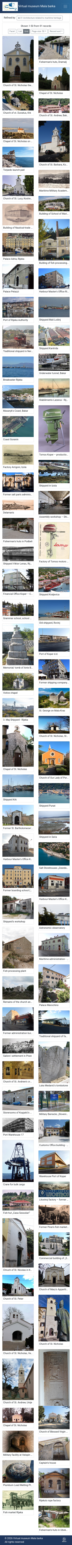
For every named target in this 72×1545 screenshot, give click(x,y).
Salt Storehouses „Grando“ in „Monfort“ (54, 868)
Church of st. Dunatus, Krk (17, 112)
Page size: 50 (38, 31)
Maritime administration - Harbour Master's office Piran (54, 959)
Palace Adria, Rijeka (13, 258)
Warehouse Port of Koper (52, 1176)
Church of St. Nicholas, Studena (54, 736)
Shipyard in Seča (48, 837)
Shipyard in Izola (48, 485)
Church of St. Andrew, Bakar (54, 115)
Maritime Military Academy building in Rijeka (54, 190)
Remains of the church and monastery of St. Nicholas (18, 1002)
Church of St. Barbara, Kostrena (54, 164)
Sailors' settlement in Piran (17, 1055)
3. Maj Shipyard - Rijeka (15, 719)
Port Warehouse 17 (13, 1134)
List (20, 31)
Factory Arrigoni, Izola (14, 467)
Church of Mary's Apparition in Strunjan (54, 1289)
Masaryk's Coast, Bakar (15, 410)
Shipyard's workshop (14, 921)
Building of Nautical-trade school (18, 227)
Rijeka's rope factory (50, 1500)
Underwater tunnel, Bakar (52, 373)
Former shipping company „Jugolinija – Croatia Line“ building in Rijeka (54, 682)
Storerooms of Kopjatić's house (18, 1112)
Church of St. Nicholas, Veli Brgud (18, 1353)
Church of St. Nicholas (51, 1343)
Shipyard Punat (47, 805)
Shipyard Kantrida (48, 348)
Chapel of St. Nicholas (51, 93)
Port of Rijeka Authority (15, 320)
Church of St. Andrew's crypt (18, 1081)
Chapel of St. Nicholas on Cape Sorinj (18, 141)
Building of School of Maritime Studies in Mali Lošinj (54, 213)
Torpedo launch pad (13, 169)
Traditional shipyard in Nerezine (18, 351)
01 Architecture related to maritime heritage (39, 18)
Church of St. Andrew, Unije (17, 1402)
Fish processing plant (14, 971)
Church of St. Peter (13, 1298)
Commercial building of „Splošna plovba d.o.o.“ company (54, 1258)
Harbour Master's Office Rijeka (54, 291)
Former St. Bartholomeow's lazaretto (18, 828)
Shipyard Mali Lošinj (50, 319)
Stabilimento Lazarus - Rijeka (54, 400)
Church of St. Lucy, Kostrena (18, 198)
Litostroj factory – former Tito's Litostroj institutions (54, 1199)
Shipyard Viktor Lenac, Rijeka (18, 563)
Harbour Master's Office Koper (18, 859)
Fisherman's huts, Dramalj (53, 62)
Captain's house (47, 1462)
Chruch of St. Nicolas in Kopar (18, 1270)
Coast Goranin (10, 439)
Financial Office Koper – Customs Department (18, 593)
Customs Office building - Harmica (54, 1145)
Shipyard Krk (10, 799)
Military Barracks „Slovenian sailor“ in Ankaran (54, 1114)
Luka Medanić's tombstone (53, 1085)
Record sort (55, 31)
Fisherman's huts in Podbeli (17, 541)
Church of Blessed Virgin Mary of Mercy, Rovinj (54, 1431)
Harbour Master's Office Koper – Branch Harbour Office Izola (54, 899)
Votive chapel (10, 692)
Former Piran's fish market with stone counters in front (54, 1227)
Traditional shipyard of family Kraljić (54, 1036)
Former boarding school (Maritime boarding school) (18, 890)
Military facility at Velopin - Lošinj (18, 1454)
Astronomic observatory (52, 927)
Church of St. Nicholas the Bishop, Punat (18, 85)
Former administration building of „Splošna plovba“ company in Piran (18, 1033)
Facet (12, 31)
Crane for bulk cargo (14, 1184)
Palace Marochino (49, 1005)
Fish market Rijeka (13, 1512)
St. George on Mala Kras (52, 710)
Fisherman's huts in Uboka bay (54, 1530)
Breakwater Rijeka (12, 379)
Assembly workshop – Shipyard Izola (54, 516)
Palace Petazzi (11, 291)
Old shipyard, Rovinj (49, 622)
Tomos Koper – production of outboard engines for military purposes (54, 454)
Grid (26, 31)
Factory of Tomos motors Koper (54, 561)
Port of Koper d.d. (48, 654)
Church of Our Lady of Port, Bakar (54, 777)
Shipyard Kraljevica (49, 594)
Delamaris (8, 512)
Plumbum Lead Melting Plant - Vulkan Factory (18, 1485)
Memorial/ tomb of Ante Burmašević (18, 667)
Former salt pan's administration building (18, 494)
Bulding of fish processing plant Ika (54, 263)
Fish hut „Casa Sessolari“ (16, 1212)
